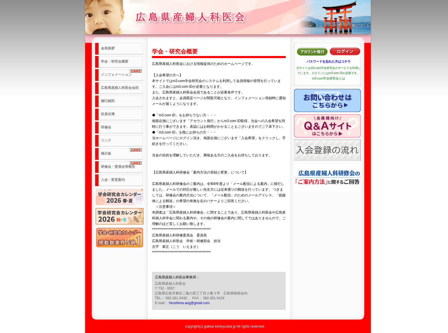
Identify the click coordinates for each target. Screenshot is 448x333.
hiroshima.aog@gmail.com (189, 303)
